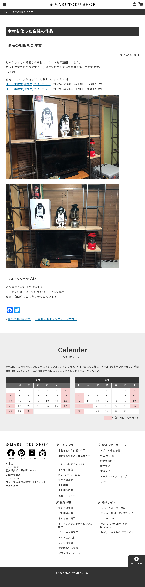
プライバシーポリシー (70, 553)
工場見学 (105, 471)
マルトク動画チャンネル (71, 464)
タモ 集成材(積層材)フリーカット (28, 84)
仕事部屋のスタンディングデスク (56, 319)
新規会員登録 (65, 508)
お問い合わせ (65, 543)
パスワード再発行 (68, 532)
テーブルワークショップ (113, 476)
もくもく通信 (65, 469)
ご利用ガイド (65, 513)
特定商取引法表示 (68, 548)
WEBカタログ (108, 456)
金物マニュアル (67, 495)
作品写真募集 (65, 480)
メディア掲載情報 (110, 450)
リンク (104, 481)
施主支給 (105, 466)
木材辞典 (63, 485)
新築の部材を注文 (19, 319)
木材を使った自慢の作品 (71, 450)
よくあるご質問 (67, 518)
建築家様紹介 (107, 461)
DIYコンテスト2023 (69, 475)
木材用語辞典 (65, 490)
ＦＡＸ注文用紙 (67, 537)
